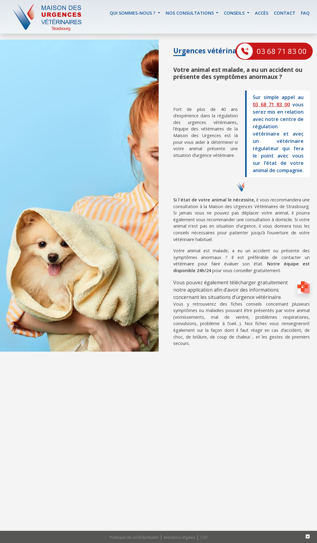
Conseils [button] (235, 13)
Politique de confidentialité (134, 537)
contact (284, 13)
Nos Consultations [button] (190, 13)
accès (261, 13)
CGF (204, 537)
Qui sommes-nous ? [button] (133, 13)
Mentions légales (179, 537)
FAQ (305, 13)
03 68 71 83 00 (282, 51)
